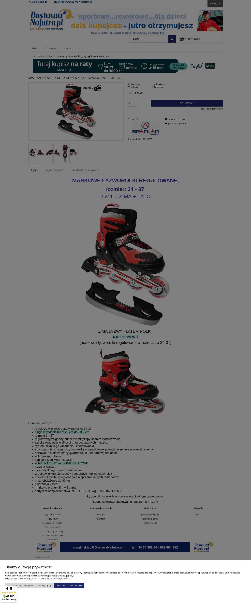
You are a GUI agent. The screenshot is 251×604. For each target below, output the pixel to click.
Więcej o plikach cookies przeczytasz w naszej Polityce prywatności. (38, 578)
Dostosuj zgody (44, 585)
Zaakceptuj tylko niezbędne (20, 585)
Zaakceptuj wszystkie (68, 585)
